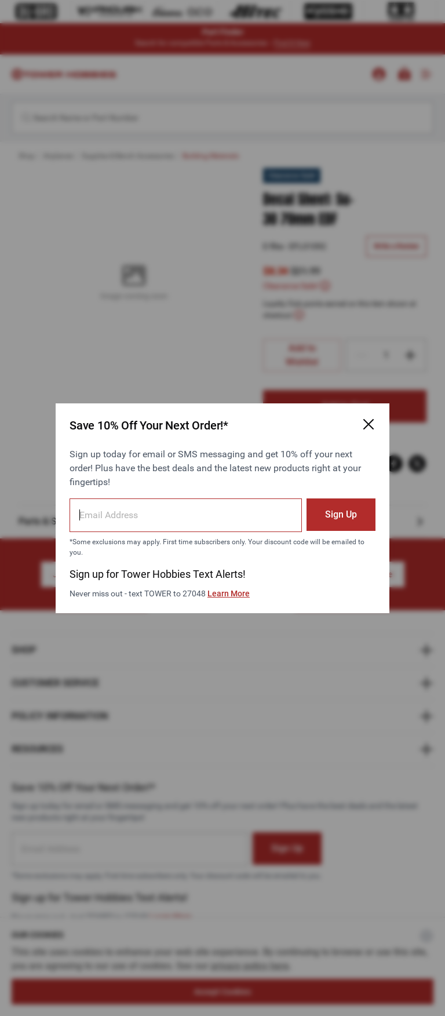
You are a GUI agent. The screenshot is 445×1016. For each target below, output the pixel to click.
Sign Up (341, 514)
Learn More (228, 593)
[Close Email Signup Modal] (368, 424)
